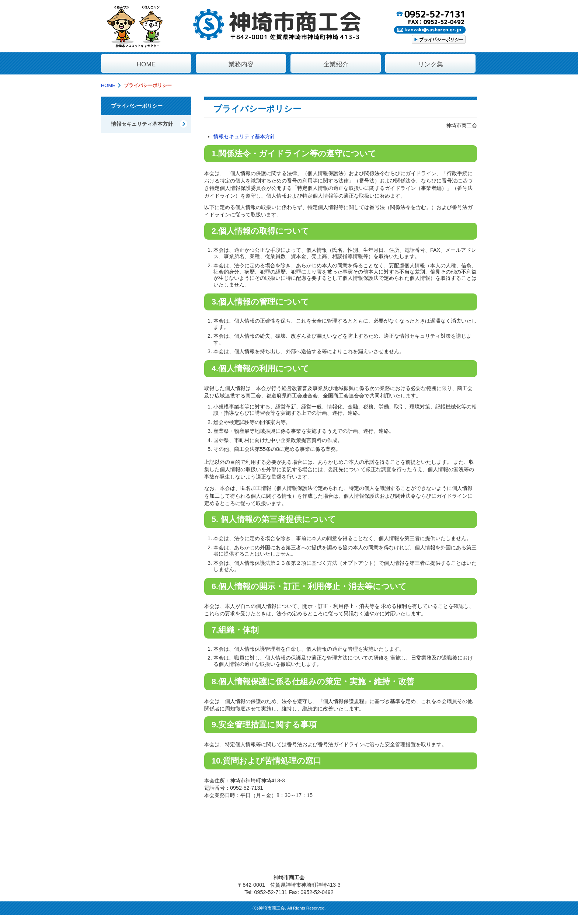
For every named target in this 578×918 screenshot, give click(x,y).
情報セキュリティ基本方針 (244, 136)
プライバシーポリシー (137, 106)
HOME (108, 85)
